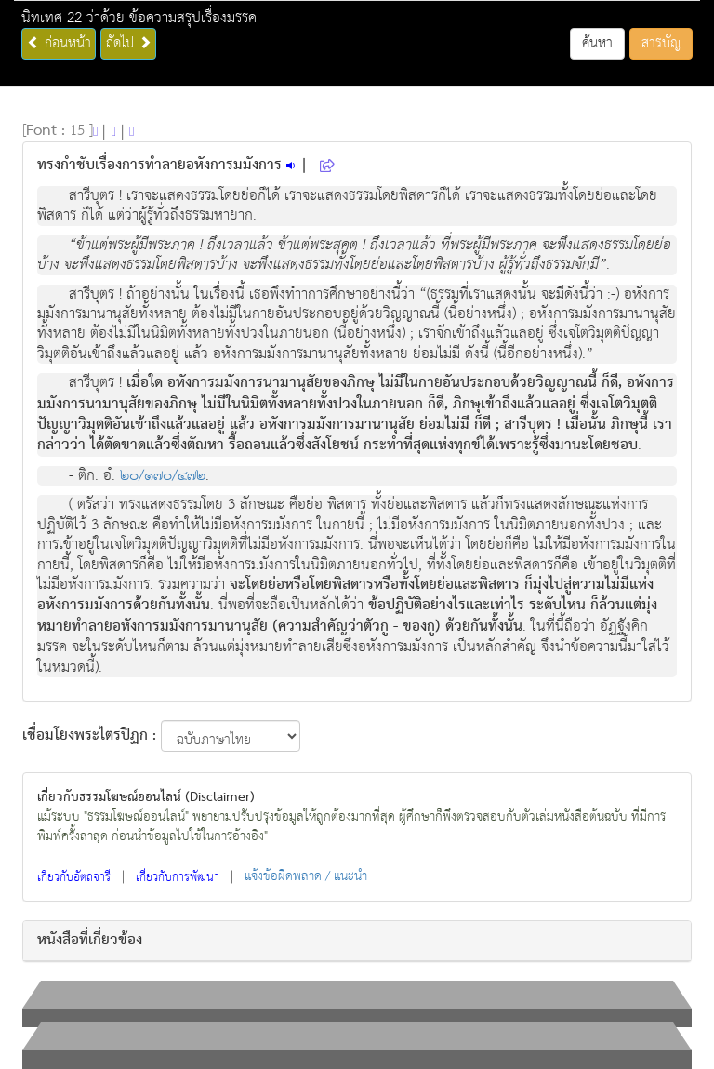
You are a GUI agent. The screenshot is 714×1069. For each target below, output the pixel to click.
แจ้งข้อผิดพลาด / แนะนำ (306, 876)
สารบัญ (661, 43)
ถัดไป (129, 43)
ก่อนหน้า (59, 43)
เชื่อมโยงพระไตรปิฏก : (89, 736)
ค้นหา (597, 43)
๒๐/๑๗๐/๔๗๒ (162, 475)
